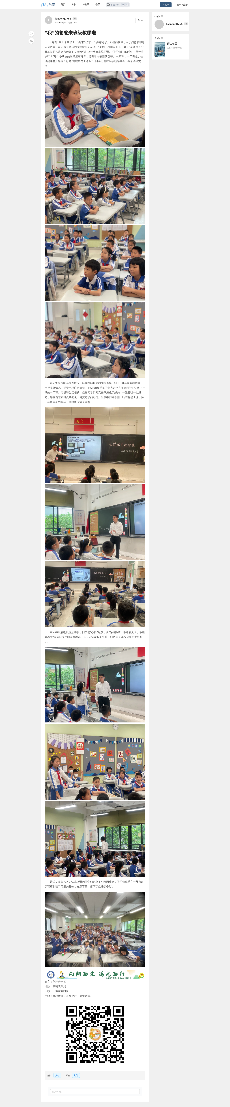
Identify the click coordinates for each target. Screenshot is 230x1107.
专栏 (74, 4)
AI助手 (85, 4)
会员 (97, 4)
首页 (63, 4)
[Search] (118, 4)
